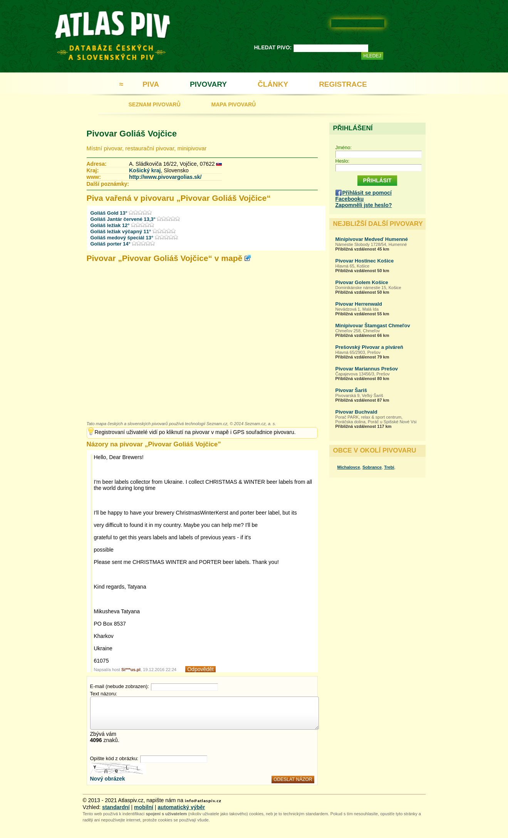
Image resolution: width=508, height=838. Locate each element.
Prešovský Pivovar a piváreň (369, 347)
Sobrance (372, 467)
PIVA (151, 84)
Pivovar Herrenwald (358, 304)
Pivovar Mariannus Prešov (366, 369)
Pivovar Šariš (351, 390)
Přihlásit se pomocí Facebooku (363, 196)
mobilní (143, 807)
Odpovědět (200, 669)
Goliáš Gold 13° (110, 213)
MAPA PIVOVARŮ (233, 104)
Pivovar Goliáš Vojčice (132, 133)
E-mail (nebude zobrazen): (119, 686)
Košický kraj (145, 170)
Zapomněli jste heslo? (363, 205)
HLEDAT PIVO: (273, 47)
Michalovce (348, 467)
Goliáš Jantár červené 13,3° (124, 219)
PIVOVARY (208, 84)
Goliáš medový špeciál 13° (123, 238)
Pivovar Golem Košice (361, 282)
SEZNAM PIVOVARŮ (155, 104)
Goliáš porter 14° (111, 244)
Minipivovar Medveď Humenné (371, 239)
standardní (116, 807)
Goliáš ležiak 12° (111, 225)
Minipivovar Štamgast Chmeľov (372, 325)
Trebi (389, 467)
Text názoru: (103, 694)
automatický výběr (181, 807)
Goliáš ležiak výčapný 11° (122, 231)
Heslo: (342, 161)
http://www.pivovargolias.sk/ (165, 177)
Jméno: (343, 147)
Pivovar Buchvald (356, 412)
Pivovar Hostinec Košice (364, 261)
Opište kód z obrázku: (114, 758)
